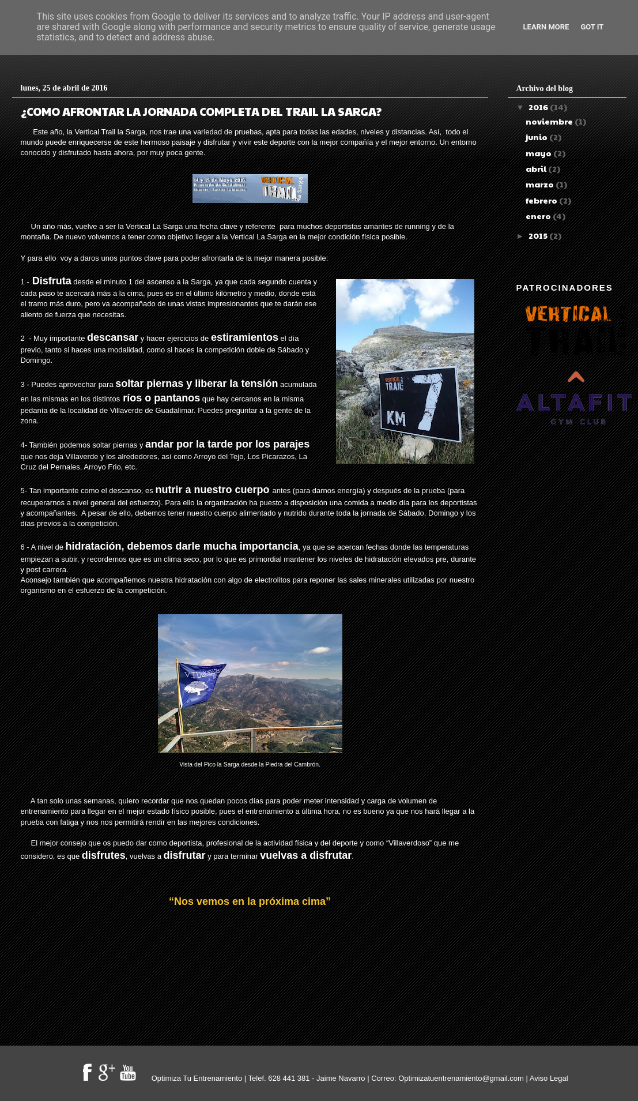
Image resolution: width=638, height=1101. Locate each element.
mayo (539, 153)
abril (537, 168)
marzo (541, 184)
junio (537, 136)
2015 (538, 235)
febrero (542, 200)
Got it (591, 26)
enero (539, 215)
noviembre (550, 121)
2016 (539, 106)
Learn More (546, 26)
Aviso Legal (549, 1078)
